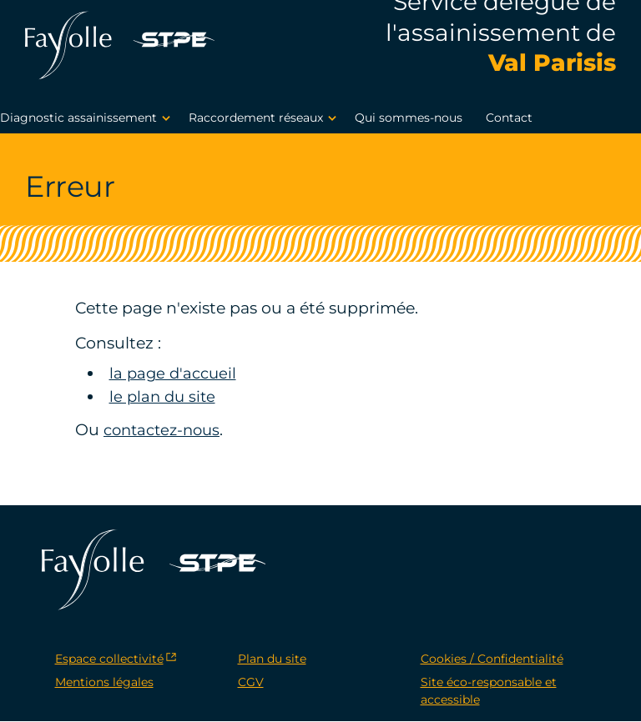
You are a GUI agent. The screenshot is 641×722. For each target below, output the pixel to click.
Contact (509, 118)
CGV (251, 682)
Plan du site (272, 659)
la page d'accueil (175, 373)
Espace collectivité (109, 659)
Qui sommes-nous (408, 118)
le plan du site (164, 396)
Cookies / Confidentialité (492, 659)
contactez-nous (165, 429)
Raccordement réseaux (265, 119)
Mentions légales (104, 682)
